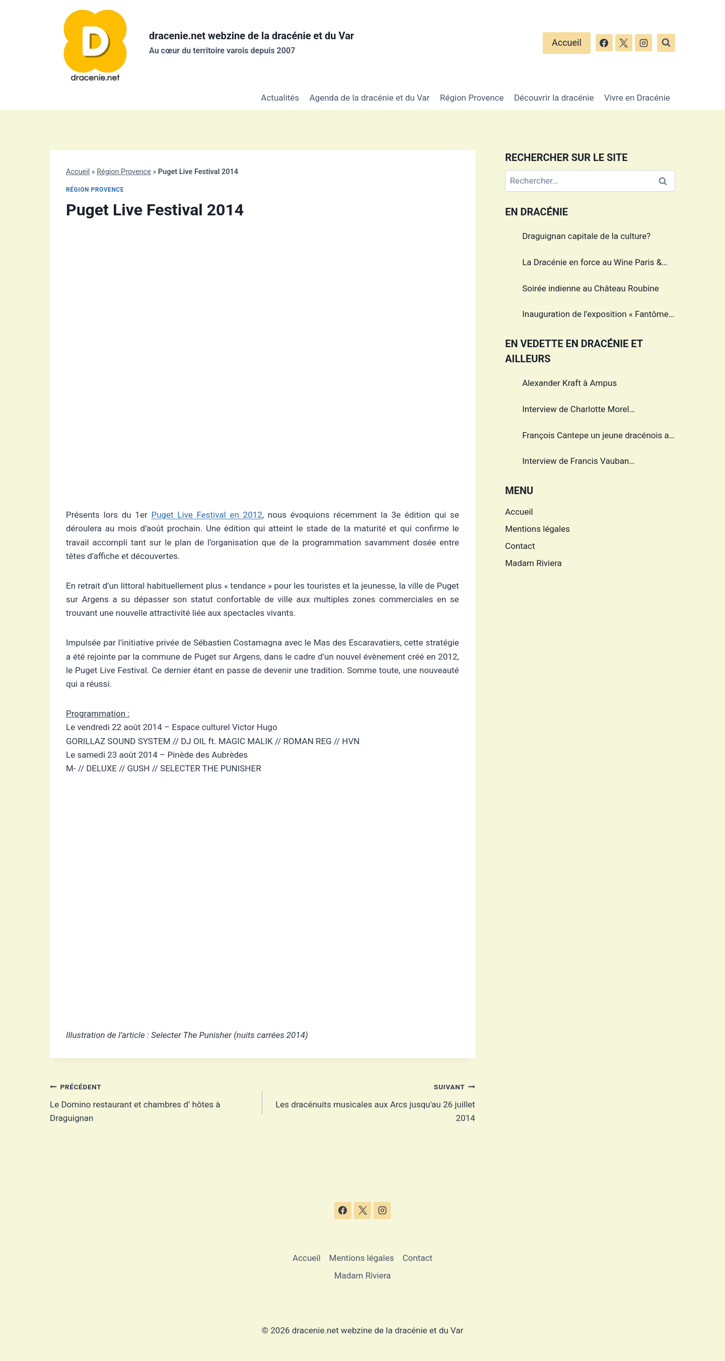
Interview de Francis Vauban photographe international (575, 462)
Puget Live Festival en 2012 (206, 515)
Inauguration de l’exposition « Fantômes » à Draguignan (597, 315)
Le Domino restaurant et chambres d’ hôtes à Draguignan (152, 1101)
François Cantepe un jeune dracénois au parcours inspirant (598, 436)
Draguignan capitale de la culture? (586, 236)
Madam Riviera (533, 563)
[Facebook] (604, 42)
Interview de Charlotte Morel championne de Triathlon (575, 410)
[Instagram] (643, 42)
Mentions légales (537, 529)
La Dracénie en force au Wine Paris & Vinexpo (592, 263)
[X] (623, 42)
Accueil (567, 42)
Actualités (280, 98)
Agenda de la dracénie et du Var (370, 98)
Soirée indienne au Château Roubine (590, 288)
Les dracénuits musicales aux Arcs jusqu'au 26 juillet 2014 (373, 1101)
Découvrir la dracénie (554, 98)
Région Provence (472, 98)
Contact (520, 546)
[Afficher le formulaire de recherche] (666, 43)
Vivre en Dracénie (637, 98)
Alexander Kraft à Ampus (569, 383)
